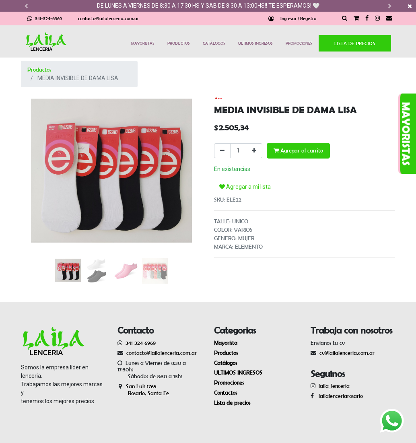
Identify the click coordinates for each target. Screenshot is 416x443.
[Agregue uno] (254, 150)
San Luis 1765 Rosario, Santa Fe (143, 389)
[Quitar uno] (222, 150)
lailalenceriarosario (339, 396)
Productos (39, 69)
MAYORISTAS (142, 43)
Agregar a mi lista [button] (245, 186)
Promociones (229, 382)
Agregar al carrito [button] (298, 150)
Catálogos (225, 363)
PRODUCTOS (178, 43)
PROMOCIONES (299, 43)
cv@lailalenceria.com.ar (347, 353)
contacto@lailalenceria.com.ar (108, 18)
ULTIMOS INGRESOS (255, 43)
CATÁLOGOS (214, 43)
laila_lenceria (334, 386)
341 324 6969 (141, 343)
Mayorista (225, 343)
